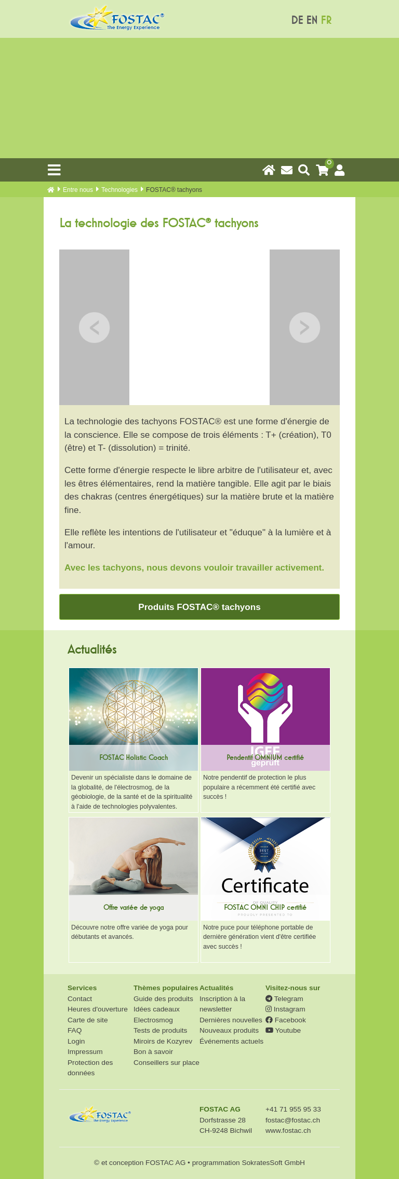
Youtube (283, 1030)
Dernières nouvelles (231, 1020)
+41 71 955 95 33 (293, 1109)
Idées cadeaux (157, 1009)
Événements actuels (231, 1041)
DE (297, 20)
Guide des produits (163, 999)
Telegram (284, 999)
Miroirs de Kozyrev (163, 1041)
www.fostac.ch (288, 1130)
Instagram (285, 1009)
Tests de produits (160, 1030)
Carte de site (88, 1020)
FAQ (75, 1030)
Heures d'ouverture (98, 1009)
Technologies (119, 189)
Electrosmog (153, 1020)
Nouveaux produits (229, 1030)
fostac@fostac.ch (292, 1120)
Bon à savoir (153, 1052)
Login (76, 1041)
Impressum (85, 1052)
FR (326, 20)
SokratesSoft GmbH (273, 1163)
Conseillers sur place (167, 1062)
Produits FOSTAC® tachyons (199, 607)
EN (311, 20)
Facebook (285, 1020)
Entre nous (78, 189)
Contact (80, 999)
